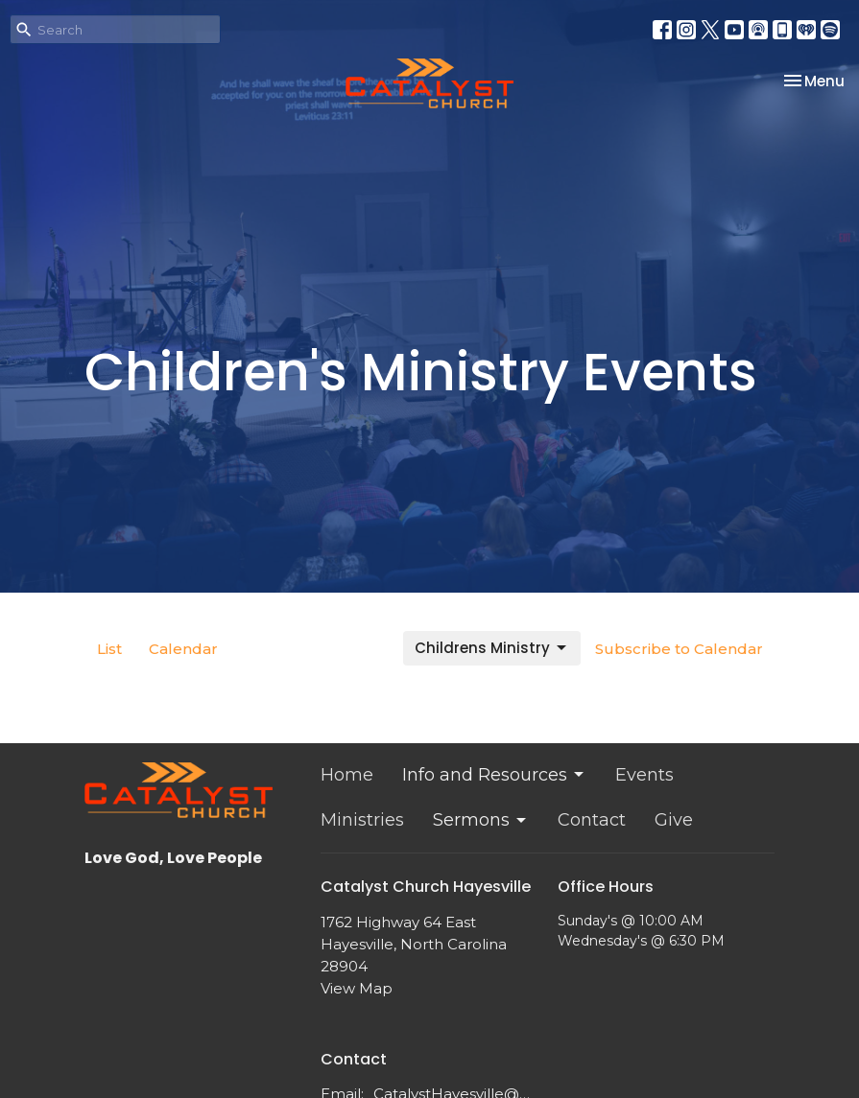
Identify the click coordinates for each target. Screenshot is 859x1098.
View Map (357, 988)
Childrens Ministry (492, 648)
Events (644, 774)
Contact (592, 819)
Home (347, 774)
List (109, 649)
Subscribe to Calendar (679, 649)
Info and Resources (494, 774)
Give (674, 819)
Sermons (481, 819)
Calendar (183, 649)
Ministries (362, 819)
